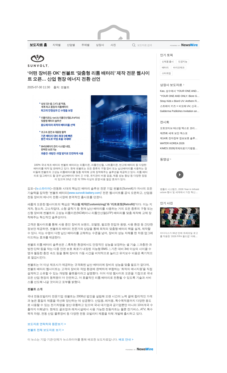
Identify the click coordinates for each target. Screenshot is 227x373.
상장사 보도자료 (171, 85)
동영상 (164, 159)
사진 (113, 44)
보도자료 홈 (38, 45)
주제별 (85, 44)
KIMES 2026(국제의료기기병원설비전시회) (184, 148)
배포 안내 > (126, 339)
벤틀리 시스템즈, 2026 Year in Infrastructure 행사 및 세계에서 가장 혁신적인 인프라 (179, 192)
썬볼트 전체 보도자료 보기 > (45, 329)
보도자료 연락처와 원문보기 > (46, 324)
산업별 (71, 44)
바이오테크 (178, 67)
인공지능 (182, 61)
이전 (163, 218)
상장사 (100, 44)
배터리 (165, 67)
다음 (197, 218)
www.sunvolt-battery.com (84, 192)
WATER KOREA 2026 (172, 143)
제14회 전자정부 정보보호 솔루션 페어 (181, 138)
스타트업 (166, 73)
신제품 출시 (168, 61)
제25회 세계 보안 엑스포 (174, 133)
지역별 (57, 44)
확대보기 (144, 158)
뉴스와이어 (43, 188)
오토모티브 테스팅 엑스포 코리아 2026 (182, 128)
